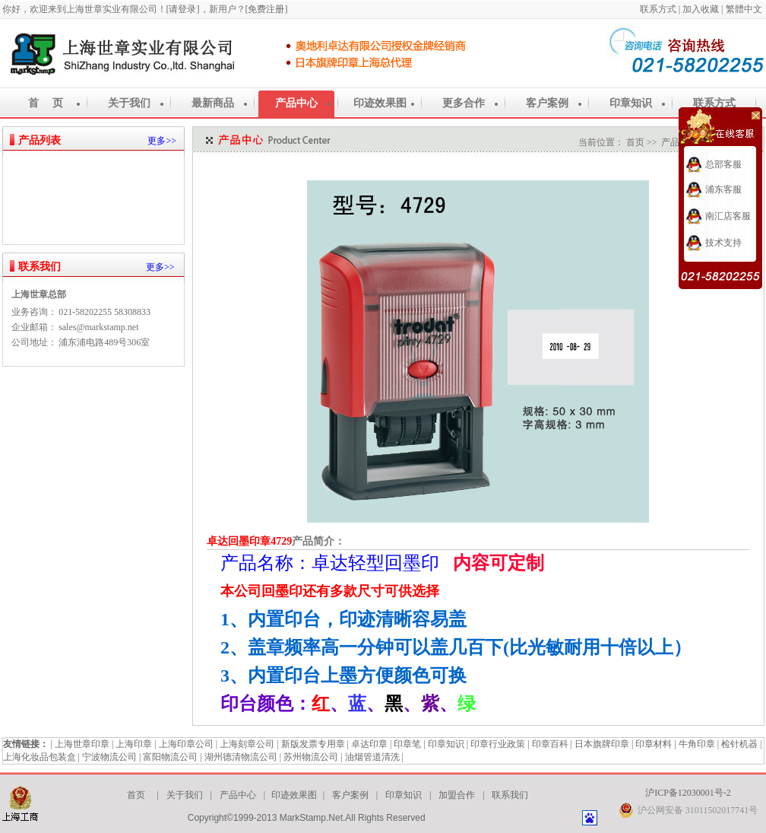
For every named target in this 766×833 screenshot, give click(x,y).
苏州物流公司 (310, 757)
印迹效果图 (380, 103)
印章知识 (630, 103)
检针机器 (739, 744)
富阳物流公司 (170, 757)
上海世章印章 (82, 744)
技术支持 (723, 242)
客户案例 (547, 103)
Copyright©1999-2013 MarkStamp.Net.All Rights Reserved (307, 817)
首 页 (45, 103)
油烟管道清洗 (372, 757)
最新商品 (213, 103)
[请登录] (183, 9)
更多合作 (463, 103)
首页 (635, 142)
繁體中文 (745, 9)
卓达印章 (369, 744)
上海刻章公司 (247, 744)
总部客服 (723, 164)
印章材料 (653, 744)
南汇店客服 (728, 216)
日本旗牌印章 (601, 744)
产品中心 (296, 103)
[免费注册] (266, 9)
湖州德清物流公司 (240, 757)
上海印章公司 (186, 744)
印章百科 (550, 744)
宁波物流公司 (109, 757)
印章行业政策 (497, 744)
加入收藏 (700, 9)
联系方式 (659, 9)
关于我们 (129, 103)
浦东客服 (723, 189)
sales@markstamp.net (98, 327)
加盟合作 (456, 795)
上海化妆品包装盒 (39, 757)
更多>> (161, 140)
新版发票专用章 (313, 744)
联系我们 (39, 266)
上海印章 (134, 744)
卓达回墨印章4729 (249, 541)
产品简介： (318, 541)
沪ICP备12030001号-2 (688, 792)
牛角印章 (697, 744)
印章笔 (407, 744)
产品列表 (39, 140)
